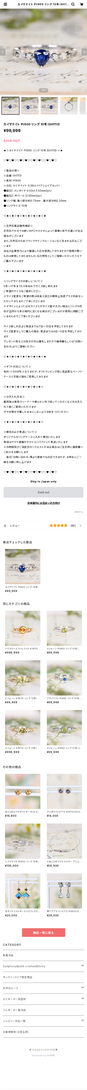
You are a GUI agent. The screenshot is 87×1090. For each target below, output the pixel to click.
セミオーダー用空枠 (14, 999)
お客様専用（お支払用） (16, 1031)
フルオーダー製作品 (14, 1010)
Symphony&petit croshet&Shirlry (24, 966)
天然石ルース (10, 988)
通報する (79, 512)
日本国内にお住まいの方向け (43, 503)
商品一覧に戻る (43, 933)
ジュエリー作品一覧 (14, 1020)
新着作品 (8, 955)
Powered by (43, 1055)
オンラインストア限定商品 (17, 977)
